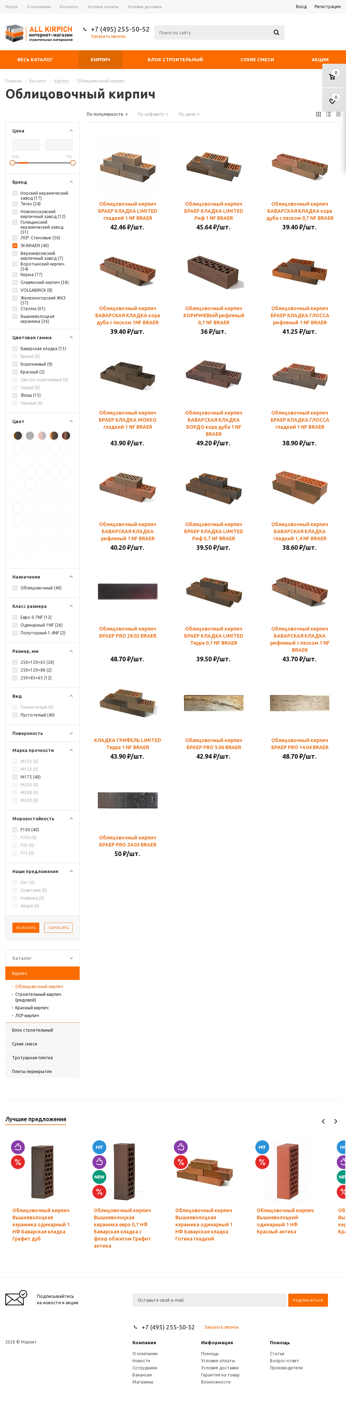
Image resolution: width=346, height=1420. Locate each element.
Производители (286, 1367)
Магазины (142, 1382)
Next (335, 1121)
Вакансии (142, 1375)
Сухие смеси (257, 59)
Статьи (277, 1353)
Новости (141, 1360)
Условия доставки (220, 1367)
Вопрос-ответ (284, 1360)
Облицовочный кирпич (39, 986)
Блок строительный (175, 59)
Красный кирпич (32, 1007)
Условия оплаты (218, 1360)
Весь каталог (35, 59)
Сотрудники (144, 1367)
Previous (323, 1121)
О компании (145, 1353)
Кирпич (100, 59)
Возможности (216, 1382)
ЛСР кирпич (27, 1015)
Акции (320, 59)
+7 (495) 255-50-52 (120, 29)
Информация (217, 1342)
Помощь (280, 1342)
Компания (144, 1342)
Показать (26, 928)
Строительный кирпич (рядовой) (38, 997)
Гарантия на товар (220, 1375)
